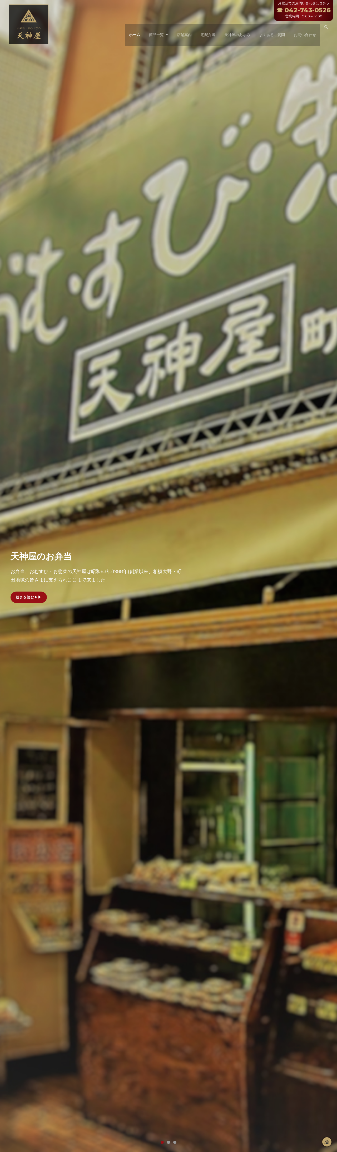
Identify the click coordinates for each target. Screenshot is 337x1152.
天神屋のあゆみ (236, 28)
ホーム (132, 28)
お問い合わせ (303, 28)
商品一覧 (154, 28)
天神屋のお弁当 (49, 555)
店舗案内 (182, 28)
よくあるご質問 (270, 28)
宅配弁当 (206, 28)
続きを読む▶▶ (30, 599)
